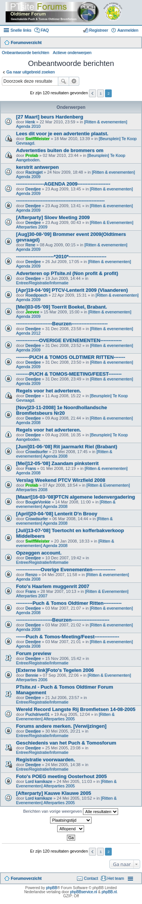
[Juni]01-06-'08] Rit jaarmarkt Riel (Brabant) (66, 446)
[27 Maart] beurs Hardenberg (49, 117)
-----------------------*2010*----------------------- (61, 256)
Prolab (31, 155)
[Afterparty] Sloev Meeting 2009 (53, 217)
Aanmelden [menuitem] (127, 30)
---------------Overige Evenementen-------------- (65, 569)
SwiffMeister (37, 138)
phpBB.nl (109, 892)
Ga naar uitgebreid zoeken (30, 72)
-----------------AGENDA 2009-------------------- (63, 184)
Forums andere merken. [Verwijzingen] (61, 726)
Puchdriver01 (37, 714)
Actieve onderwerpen (72, 52)
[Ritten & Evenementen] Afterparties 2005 (65, 716)
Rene (30, 245)
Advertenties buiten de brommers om (60, 150)
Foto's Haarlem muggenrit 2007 (52, 586)
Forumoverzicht (26, 878)
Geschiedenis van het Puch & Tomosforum (66, 743)
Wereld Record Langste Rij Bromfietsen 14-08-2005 (75, 709)
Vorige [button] (92, 93)
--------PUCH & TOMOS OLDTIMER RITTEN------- (70, 357)
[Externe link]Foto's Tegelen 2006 (55, 670)
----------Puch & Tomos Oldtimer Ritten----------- (68, 603)
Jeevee (32, 312)
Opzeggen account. (39, 553)
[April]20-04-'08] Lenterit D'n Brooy (56, 513)
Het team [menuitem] (115, 878)
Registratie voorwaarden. (45, 759)
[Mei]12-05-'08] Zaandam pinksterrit (57, 463)
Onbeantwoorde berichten (25, 52)
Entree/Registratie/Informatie (42, 283)
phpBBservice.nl (83, 892)
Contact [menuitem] (91, 878)
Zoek (63, 81)
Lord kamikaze (38, 781)
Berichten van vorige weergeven (70, 811)
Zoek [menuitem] (135, 43)
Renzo (31, 574)
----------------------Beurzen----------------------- (62, 620)
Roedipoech (36, 295)
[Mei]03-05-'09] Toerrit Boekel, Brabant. (61, 307)
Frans (30, 468)
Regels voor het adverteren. (48, 390)
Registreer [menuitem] (98, 30)
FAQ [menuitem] (45, 30)
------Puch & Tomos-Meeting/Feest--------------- (67, 636)
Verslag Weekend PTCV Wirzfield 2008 (60, 480)
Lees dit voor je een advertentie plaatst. (62, 133)
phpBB (51, 888)
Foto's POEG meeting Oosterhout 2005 (61, 776)
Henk (30, 122)
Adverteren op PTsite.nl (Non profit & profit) (67, 273)
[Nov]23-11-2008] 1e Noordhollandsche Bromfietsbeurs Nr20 (61, 410)
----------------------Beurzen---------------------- (62, 323)
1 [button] (101, 93)
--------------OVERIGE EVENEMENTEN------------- (69, 340)
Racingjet (34, 172)
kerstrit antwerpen (37, 167)
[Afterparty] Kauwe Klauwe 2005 (53, 793)
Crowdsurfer (36, 451)
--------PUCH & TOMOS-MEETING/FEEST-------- (69, 374)
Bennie (31, 675)
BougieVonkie (37, 502)
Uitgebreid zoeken (74, 81)
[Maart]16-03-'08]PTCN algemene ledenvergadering (75, 497)
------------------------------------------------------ (60, 200)
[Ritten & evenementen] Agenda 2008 (64, 453)
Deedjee (33, 189)
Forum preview (33, 653)
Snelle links (20, 30)
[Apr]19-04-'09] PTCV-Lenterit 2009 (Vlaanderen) (72, 290)
